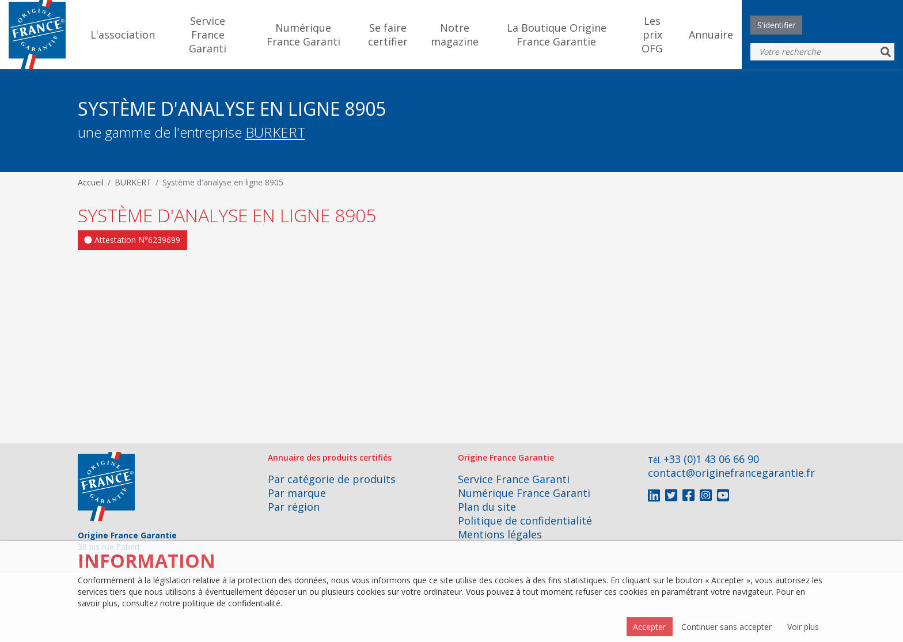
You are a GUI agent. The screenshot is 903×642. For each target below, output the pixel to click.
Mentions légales (500, 534)
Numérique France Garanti (303, 34)
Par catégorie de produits (332, 479)
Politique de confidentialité (525, 520)
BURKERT (275, 132)
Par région (294, 507)
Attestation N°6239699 (132, 239)
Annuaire (711, 34)
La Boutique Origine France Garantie (556, 34)
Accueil (91, 182)
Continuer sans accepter (726, 626)
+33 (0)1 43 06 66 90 (711, 459)
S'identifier (776, 25)
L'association (122, 34)
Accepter (649, 626)
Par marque (297, 493)
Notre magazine (455, 34)
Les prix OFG (652, 34)
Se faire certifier (388, 34)
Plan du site (487, 507)
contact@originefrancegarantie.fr (731, 473)
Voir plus (803, 626)
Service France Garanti (207, 34)
